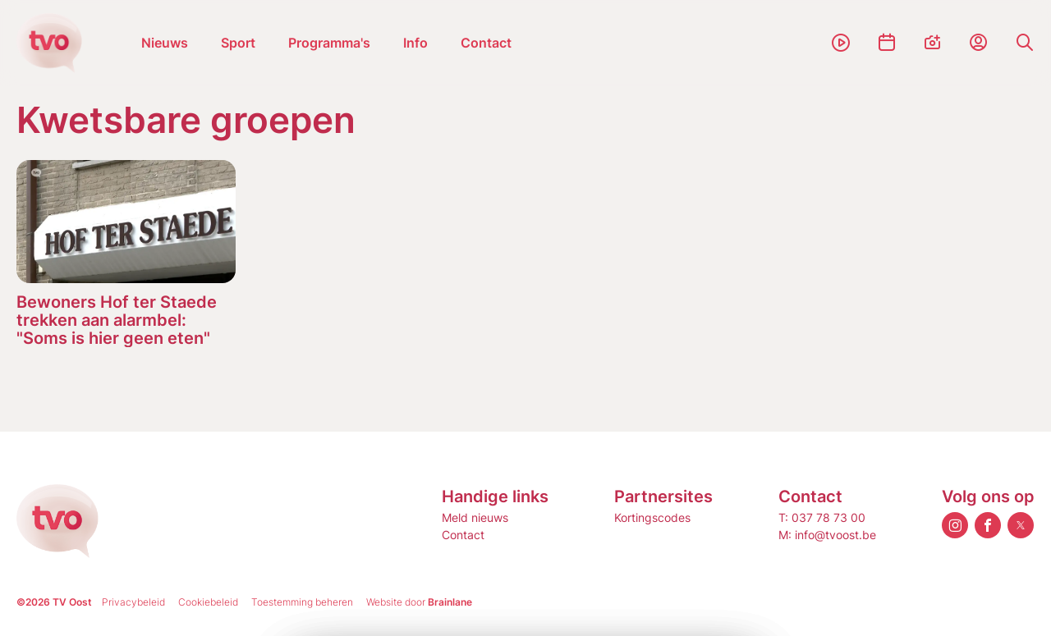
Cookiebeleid (208, 602)
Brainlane (450, 602)
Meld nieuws (475, 517)
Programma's (329, 42)
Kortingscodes (652, 517)
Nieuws (164, 42)
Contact (486, 42)
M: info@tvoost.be (827, 535)
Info (415, 42)
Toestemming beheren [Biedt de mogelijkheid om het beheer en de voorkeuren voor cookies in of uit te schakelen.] (302, 602)
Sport (238, 42)
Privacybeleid (133, 602)
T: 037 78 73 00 (821, 517)
